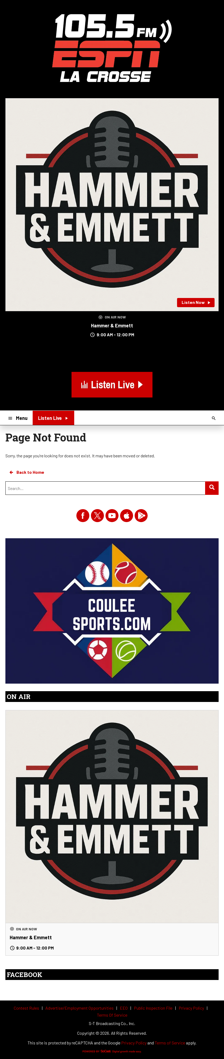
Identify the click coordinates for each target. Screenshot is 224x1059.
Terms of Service (170, 1042)
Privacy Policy (134, 1042)
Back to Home (26, 472)
